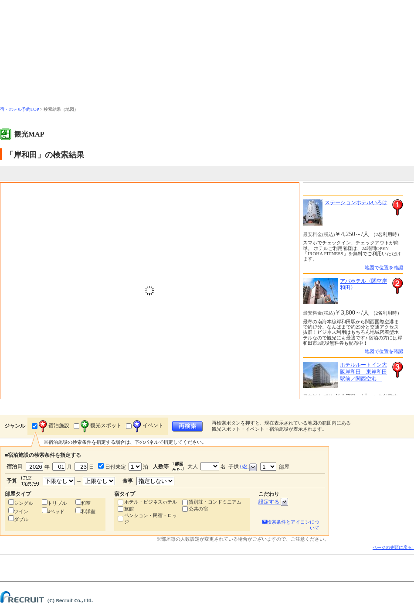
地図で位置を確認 (384, 267)
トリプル (57, 503)
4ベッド (56, 511)
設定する (273, 502)
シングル (23, 503)
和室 (86, 503)
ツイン (21, 511)
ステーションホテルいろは (356, 202)
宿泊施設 (54, 425)
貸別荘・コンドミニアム (215, 501)
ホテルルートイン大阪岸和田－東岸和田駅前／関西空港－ (363, 371)
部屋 (274, 467)
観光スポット (101, 425)
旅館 (129, 508)
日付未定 (115, 467)
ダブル (21, 519)
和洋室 (88, 511)
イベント (148, 425)
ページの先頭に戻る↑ (393, 547)
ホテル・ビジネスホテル (150, 501)
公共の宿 (198, 508)
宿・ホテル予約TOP (19, 109)
